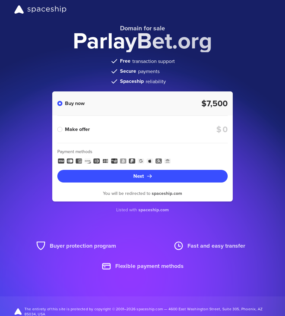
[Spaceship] (40, 9)
